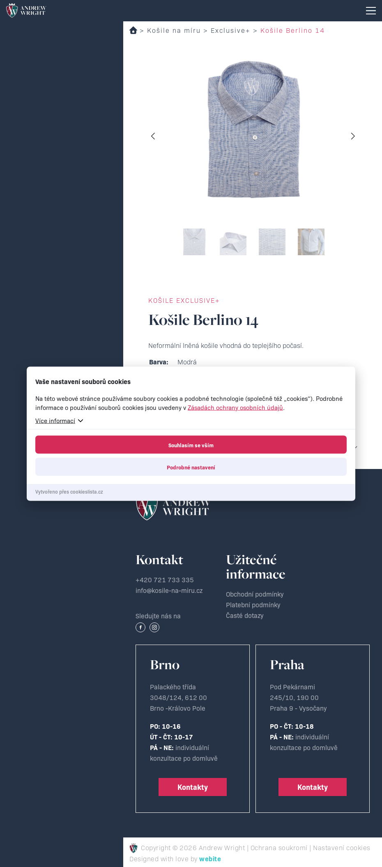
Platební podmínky (253, 604)
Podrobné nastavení (191, 466)
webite (210, 858)
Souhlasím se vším (191, 444)
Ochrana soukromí (279, 847)
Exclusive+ (231, 30)
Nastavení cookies (341, 847)
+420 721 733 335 (165, 579)
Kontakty (192, 787)
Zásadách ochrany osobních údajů (235, 407)
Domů (133, 30)
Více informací (55, 420)
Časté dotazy (245, 615)
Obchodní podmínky (255, 593)
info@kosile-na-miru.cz (169, 590)
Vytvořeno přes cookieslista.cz (69, 490)
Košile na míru (174, 30)
